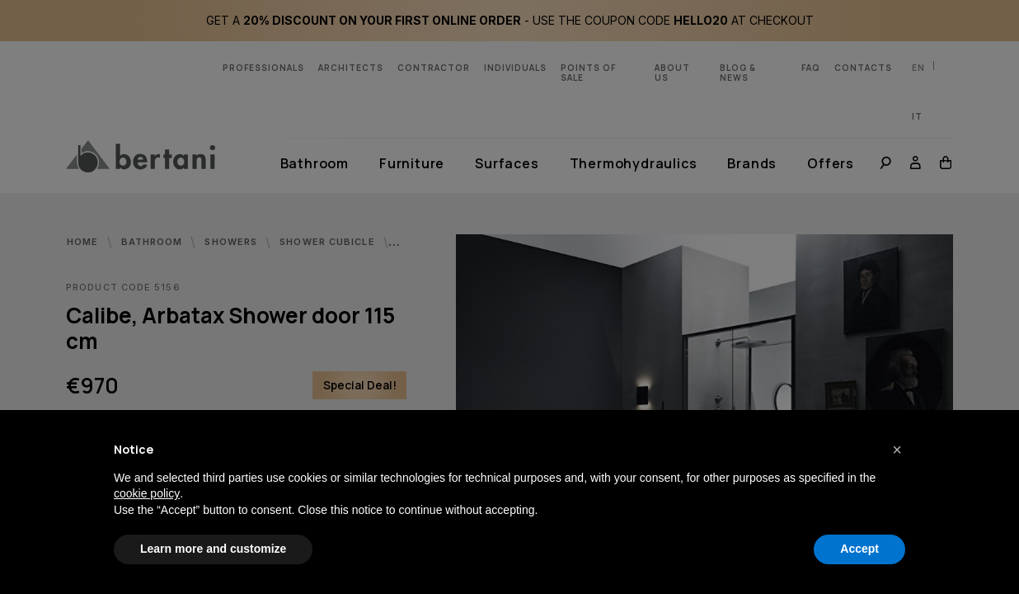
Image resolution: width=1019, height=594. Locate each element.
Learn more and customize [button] (213, 548)
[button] (897, 449)
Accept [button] (859, 548)
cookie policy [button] (147, 493)
